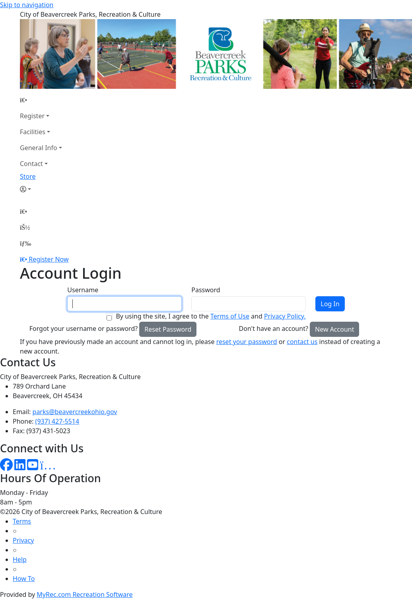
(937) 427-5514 (57, 421)
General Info (38, 147)
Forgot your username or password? (83, 328)
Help (20, 559)
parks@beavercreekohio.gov (75, 411)
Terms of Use (229, 316)
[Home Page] (41, 100)
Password (205, 289)
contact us (302, 341)
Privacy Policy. (285, 316)
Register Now (48, 259)
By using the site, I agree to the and (210, 316)
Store (28, 176)
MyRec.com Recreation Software (84, 594)
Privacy (23, 540)
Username (82, 289)
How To (24, 578)
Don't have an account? (273, 328)
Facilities (32, 131)
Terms (22, 521)
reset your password (246, 341)
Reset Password (167, 329)
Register (32, 115)
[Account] (41, 189)
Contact (31, 163)
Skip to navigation (26, 4)
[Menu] (25, 243)
